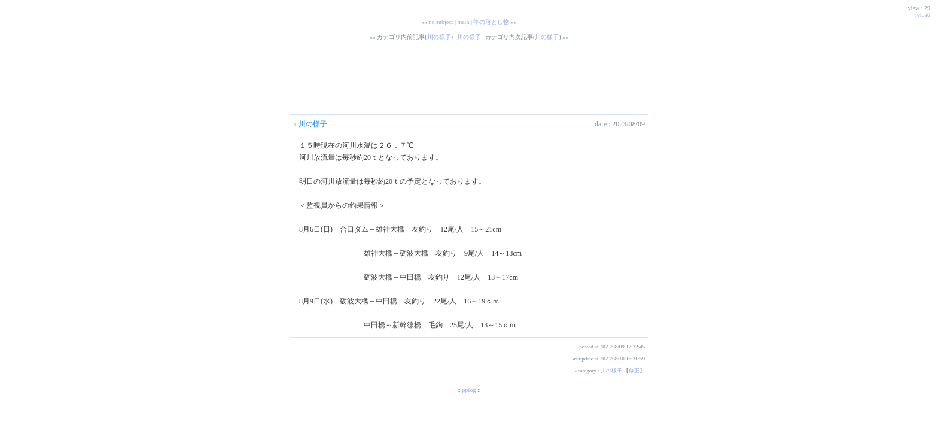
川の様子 (439, 37)
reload (922, 14)
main (463, 22)
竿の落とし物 (491, 22)
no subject (441, 22)
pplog (469, 390)
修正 (634, 371)
